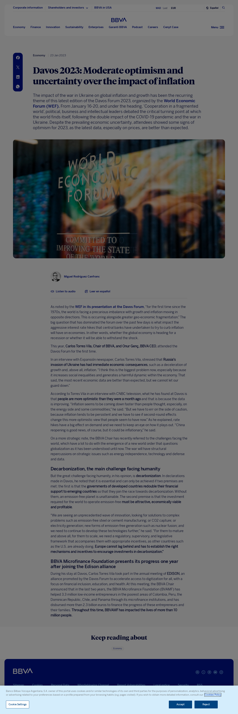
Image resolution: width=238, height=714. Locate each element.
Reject (206, 704)
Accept (180, 704)
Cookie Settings (18, 704)
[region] (119, 700)
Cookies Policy (213, 694)
